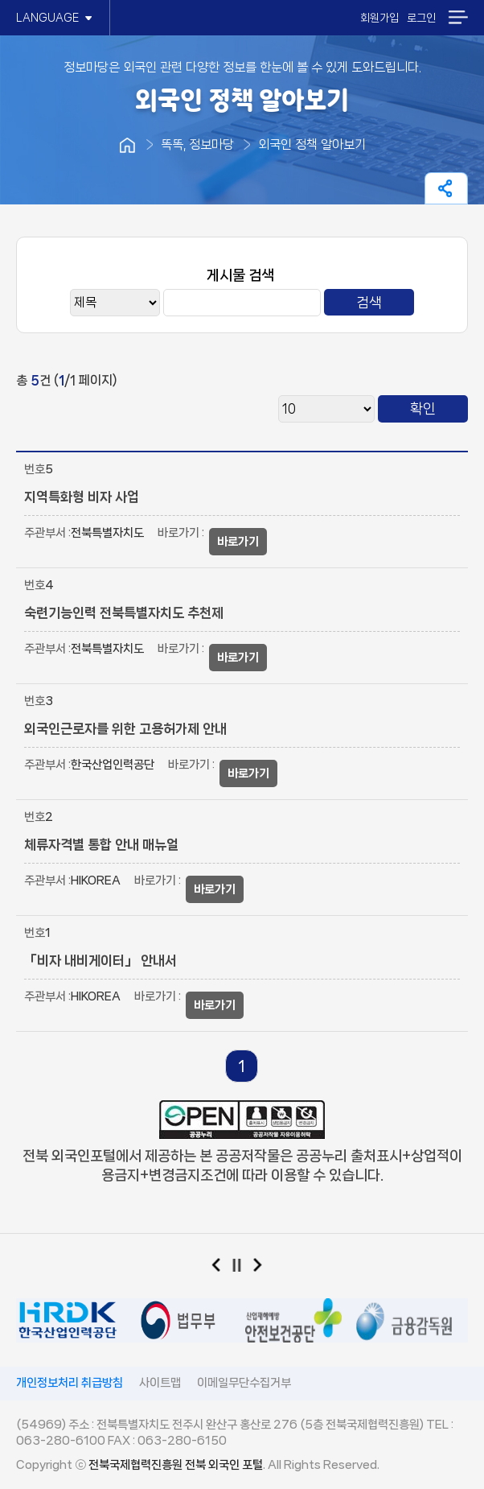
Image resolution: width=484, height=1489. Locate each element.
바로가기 (238, 541)
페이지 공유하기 (446, 188)
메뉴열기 (458, 17)
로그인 (421, 17)
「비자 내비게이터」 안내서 (100, 960)
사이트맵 (160, 1382)
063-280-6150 (182, 1440)
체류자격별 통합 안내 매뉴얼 (101, 844)
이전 (221, 1268)
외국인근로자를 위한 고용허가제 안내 (125, 728)
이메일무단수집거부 (244, 1382)
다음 (263, 1268)
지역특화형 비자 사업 (81, 496)
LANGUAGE (54, 17)
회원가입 (379, 17)
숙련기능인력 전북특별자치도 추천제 (124, 612)
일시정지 (242, 1268)
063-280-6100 (60, 1440)
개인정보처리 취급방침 (69, 1382)
